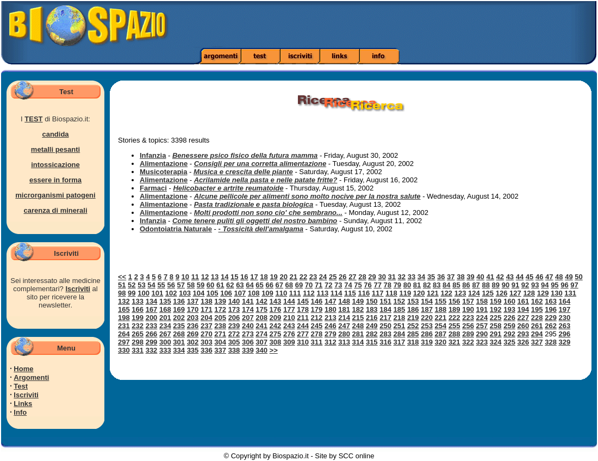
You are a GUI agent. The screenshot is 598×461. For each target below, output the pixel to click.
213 (331, 318)
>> (274, 350)
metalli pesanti (55, 149)
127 (515, 293)
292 (509, 334)
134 (152, 301)
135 (165, 301)
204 (207, 318)
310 (303, 342)
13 (215, 277)
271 (220, 334)
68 (289, 285)
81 (417, 285)
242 (276, 326)
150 (372, 301)
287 (441, 334)
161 (524, 301)
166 (138, 309)
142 (261, 301)
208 (261, 318)
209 (276, 318)
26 (342, 277)
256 (468, 326)
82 (427, 285)
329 (565, 342)
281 (358, 334)
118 (391, 293)
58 (191, 285)
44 (520, 277)
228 (537, 318)
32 (402, 277)
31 (392, 277)
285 (413, 334)
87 (475, 285)
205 (220, 318)
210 (289, 318)
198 (124, 318)
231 (124, 326)
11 (195, 277)
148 (344, 301)
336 (207, 350)
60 (210, 285)
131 (570, 293)
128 (529, 293)
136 (179, 301)
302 (193, 342)
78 (387, 285)
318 (413, 342)
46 (539, 277)
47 (549, 277)
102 (171, 293)
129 (543, 293)
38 (460, 277)
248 (358, 326)
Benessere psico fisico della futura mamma (244, 155)
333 (165, 350)
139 (220, 301)
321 (454, 342)
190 (468, 309)
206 (234, 318)
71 (318, 285)
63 (240, 285)
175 (261, 309)
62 (230, 285)
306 (248, 342)
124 (474, 293)
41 (490, 277)
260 (524, 326)
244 (303, 326)
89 (496, 285)
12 (205, 277)
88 (485, 285)
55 (161, 285)
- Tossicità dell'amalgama (260, 229)
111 (295, 293)
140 (234, 301)
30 (381, 277)
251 (400, 326)
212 (317, 318)
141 (248, 301)
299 (152, 342)
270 (207, 334)
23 (313, 277)
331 (138, 350)
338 (234, 350)
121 (433, 293)
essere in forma (55, 180)
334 (179, 350)
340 (261, 350)
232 (138, 326)
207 (248, 318)
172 (220, 309)
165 (124, 309)
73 (338, 285)
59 (200, 285)
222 (454, 318)
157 (468, 301)
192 (496, 309)
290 (482, 334)
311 (317, 342)
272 (234, 334)
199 (138, 318)
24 (323, 277)
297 (124, 342)
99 (131, 293)
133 (138, 301)
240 (248, 326)
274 (261, 334)
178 (303, 309)
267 (165, 334)
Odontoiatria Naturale (176, 229)
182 (358, 309)
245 (317, 326)
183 (372, 309)
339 (248, 350)
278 (317, 334)
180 (331, 309)
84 (446, 285)
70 (309, 285)
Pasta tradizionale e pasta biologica (254, 204)
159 (496, 301)
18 (263, 277)
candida (55, 134)
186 (413, 309)
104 (199, 293)
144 (289, 301)
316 (385, 342)
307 (261, 342)
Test (21, 386)
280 (344, 334)
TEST (33, 119)
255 (454, 326)
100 (143, 293)
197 (565, 309)
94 (545, 285)
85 (456, 285)
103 (185, 293)
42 (500, 277)
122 (446, 293)
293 (524, 334)
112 (309, 293)
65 (259, 285)
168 (165, 309)
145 (303, 301)
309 (289, 342)
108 (254, 293)
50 (578, 277)
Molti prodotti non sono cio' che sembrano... (268, 212)
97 (574, 285)
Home (23, 369)
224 (482, 318)
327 (537, 342)
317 (400, 342)
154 (427, 301)
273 (248, 334)
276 (289, 334)
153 (413, 301)
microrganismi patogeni (55, 195)
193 (509, 309)
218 (400, 318)
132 (124, 301)
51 (122, 285)
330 (124, 350)
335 (193, 350)
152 (400, 301)
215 (358, 318)
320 (441, 342)
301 (179, 342)
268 (179, 334)
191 (482, 309)
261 (537, 326)
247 (344, 326)
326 (524, 342)
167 (152, 309)
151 (385, 301)
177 (289, 309)
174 (248, 309)
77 (377, 285)
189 (454, 309)
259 (509, 326)
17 (254, 277)
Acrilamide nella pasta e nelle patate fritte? (266, 180)
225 (496, 318)
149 (358, 301)
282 (372, 334)
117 (378, 293)
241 (261, 326)
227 (524, 318)
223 (468, 318)
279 (331, 334)
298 (138, 342)
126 (502, 293)
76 (367, 285)
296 (564, 334)
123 (460, 293)
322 (468, 342)
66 (269, 285)
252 (413, 326)
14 (224, 277)
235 (179, 326)
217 (385, 318)
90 (505, 285)
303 (207, 342)
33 (411, 277)
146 (317, 301)
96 (564, 285)
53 (141, 285)
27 (352, 277)
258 (496, 326)
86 (466, 285)
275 (276, 334)
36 (441, 277)
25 (333, 277)
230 (565, 318)
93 (535, 285)
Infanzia (153, 155)
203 (193, 318)
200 (152, 318)
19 (273, 277)
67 (279, 285)
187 (427, 309)
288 (454, 334)
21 (293, 277)
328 (551, 342)
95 (554, 285)
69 (299, 285)
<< (122, 277)
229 (551, 318)
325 (509, 342)
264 (124, 334)
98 (122, 293)
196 (551, 309)
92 (525, 285)
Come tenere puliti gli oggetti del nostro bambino (254, 221)
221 (441, 318)
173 (234, 309)
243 (289, 326)
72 (328, 285)
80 (407, 285)
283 (385, 334)
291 (496, 334)
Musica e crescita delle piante (243, 172)
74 (348, 285)
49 (568, 277)
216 (372, 318)
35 (431, 277)
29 (372, 277)
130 (557, 293)
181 (344, 309)
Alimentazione (164, 163)
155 (441, 301)
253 (427, 326)
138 (207, 301)
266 (152, 334)
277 (303, 334)
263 (565, 326)
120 (419, 293)
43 (510, 277)
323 (482, 342)
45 (529, 277)
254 (441, 326)
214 (344, 318)
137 (193, 301)
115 (350, 293)
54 (151, 285)
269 (193, 334)
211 (303, 318)
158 (482, 301)
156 (454, 301)
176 (276, 309)
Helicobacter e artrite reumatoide (228, 188)
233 (152, 326)
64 (249, 285)
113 (322, 293)
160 (509, 301)
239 (234, 326)
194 (524, 309)
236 (193, 326)
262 (551, 326)
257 (482, 326)
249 (372, 326)
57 (181, 285)
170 (193, 309)
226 (509, 318)
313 (344, 342)
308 (276, 342)
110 (281, 293)
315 (372, 342)
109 (267, 293)
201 (165, 318)
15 (234, 277)
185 (400, 309)
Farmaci (153, 188)
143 (276, 301)
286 (427, 334)
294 (537, 334)
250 (385, 326)
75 (358, 285)
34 (421, 277)
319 (427, 342)
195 (537, 309)
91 (515, 285)
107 (240, 293)
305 (234, 342)
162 (537, 301)
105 (213, 293)
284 (400, 334)
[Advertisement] (421, 24)
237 (207, 326)
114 (336, 293)
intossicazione (55, 165)
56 (171, 285)
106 (226, 293)
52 (131, 285)
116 (364, 293)
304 (220, 342)
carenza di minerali (55, 210)
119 (405, 293)
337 (220, 350)
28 (362, 277)
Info (20, 412)
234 (165, 326)
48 (559, 277)
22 (303, 277)
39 (470, 277)
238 (220, 326)
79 (397, 285)
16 (244, 277)
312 (331, 342)
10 (185, 277)
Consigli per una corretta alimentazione (260, 163)
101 (158, 293)
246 (331, 326)
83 (436, 285)
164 (565, 301)
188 (441, 309)
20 (283, 277)
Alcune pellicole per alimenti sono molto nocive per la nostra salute (307, 196)
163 (551, 301)
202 (179, 318)
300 (165, 342)
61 (220, 285)
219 (413, 318)
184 (385, 309)
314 (358, 342)
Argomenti (31, 377)
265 (138, 334)
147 (331, 301)
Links (23, 403)
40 (480, 277)
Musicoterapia (163, 172)
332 (152, 350)
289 (468, 334)
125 (488, 293)
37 (450, 277)
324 (496, 342)
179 (317, 309)
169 (179, 309)
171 (207, 309)
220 (427, 318)
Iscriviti (77, 289)
